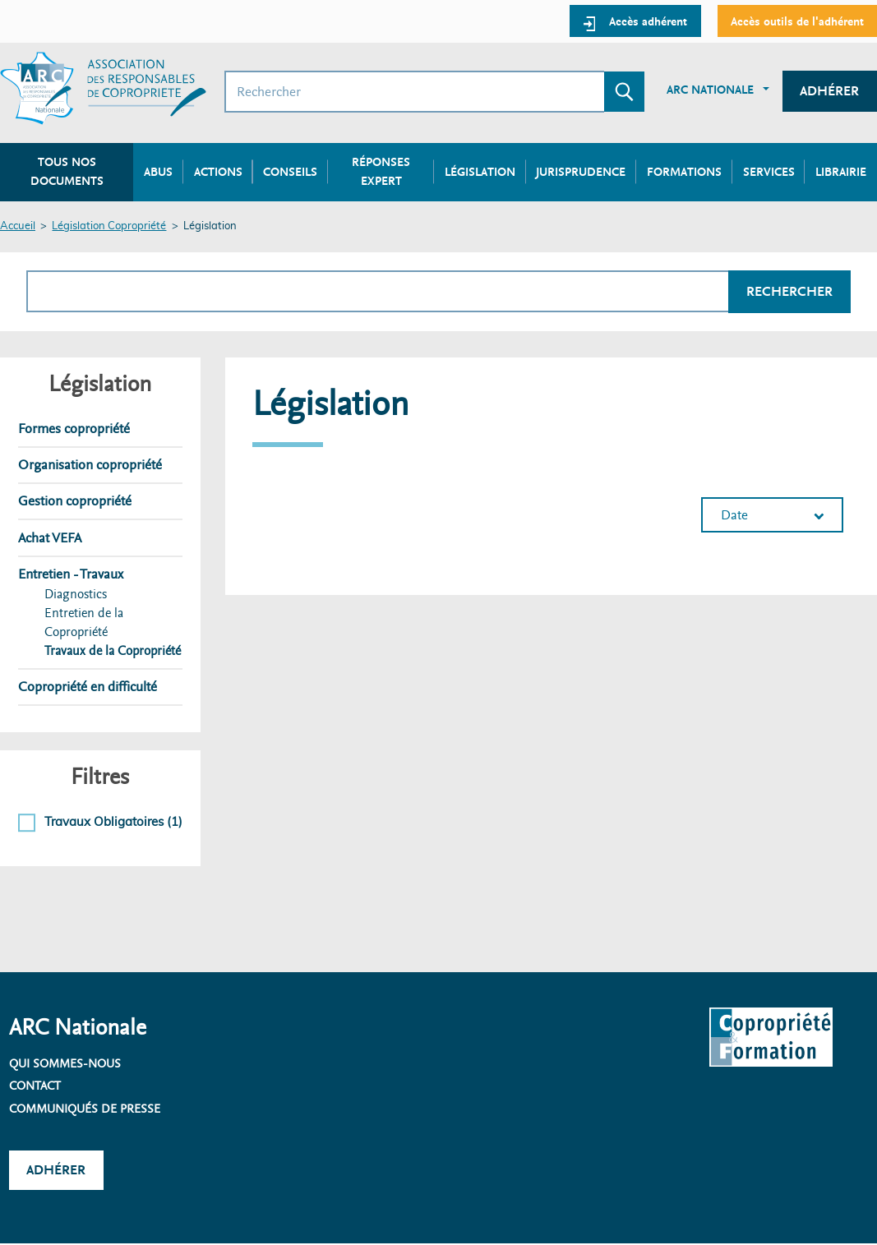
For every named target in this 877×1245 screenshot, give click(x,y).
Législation (480, 171)
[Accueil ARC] (103, 88)
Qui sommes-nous (65, 1063)
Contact (35, 1085)
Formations (684, 171)
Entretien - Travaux (70, 574)
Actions (218, 171)
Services (769, 171)
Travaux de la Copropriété (112, 650)
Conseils (290, 171)
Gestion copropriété (75, 501)
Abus (158, 171)
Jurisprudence (580, 171)
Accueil (17, 226)
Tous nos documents (67, 171)
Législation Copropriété (109, 226)
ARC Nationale (710, 89)
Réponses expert (381, 171)
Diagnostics (75, 594)
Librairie (840, 171)
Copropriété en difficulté (87, 686)
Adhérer (829, 90)
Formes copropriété (74, 428)
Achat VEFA (49, 537)
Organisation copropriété (90, 464)
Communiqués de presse (84, 1108)
